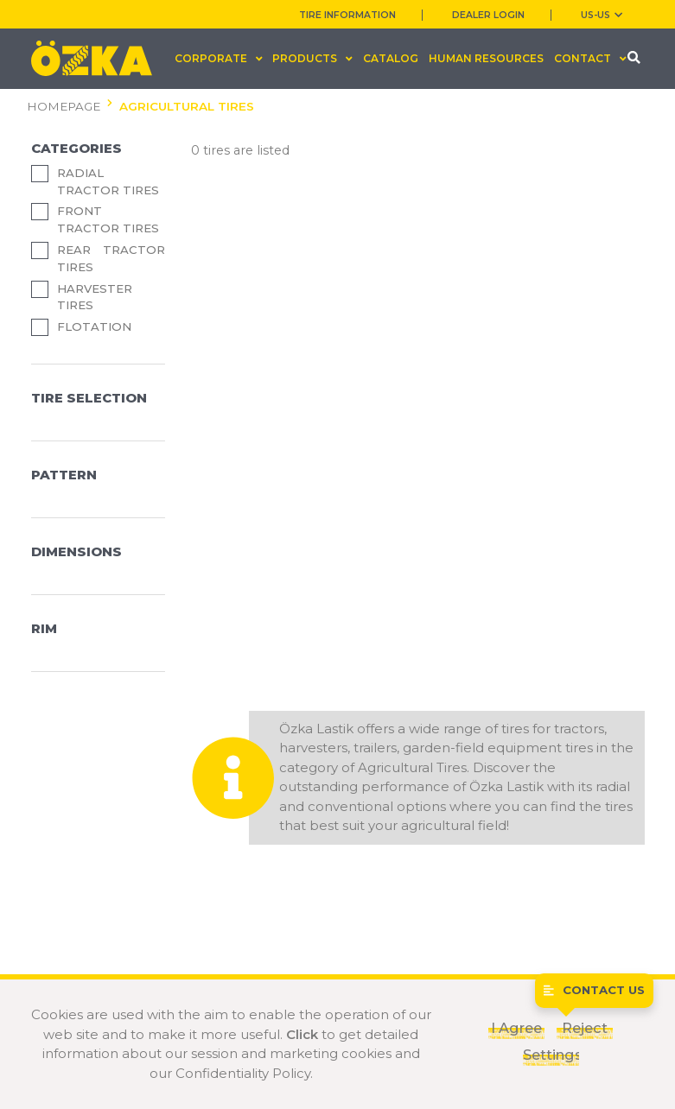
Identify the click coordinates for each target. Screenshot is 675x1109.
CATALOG (390, 58)
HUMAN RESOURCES (486, 58)
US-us (601, 15)
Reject (585, 1027)
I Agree (516, 1027)
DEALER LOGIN (488, 15)
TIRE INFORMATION (347, 15)
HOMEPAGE (63, 106)
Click (302, 1034)
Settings (551, 1054)
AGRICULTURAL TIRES (186, 106)
